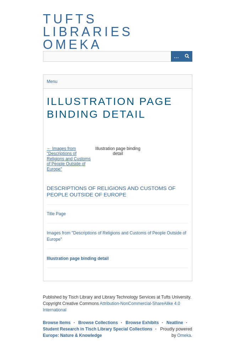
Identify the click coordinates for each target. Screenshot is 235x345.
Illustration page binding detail (78, 258)
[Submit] (187, 56)
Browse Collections (98, 322)
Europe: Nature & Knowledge (72, 335)
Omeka (184, 335)
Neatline (174, 322)
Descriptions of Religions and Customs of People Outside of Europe (111, 191)
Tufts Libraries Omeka (88, 32)
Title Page (56, 213)
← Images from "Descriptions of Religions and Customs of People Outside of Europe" (69, 159)
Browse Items (57, 322)
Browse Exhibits (142, 322)
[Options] (176, 56)
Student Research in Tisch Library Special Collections (98, 329)
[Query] (117, 56)
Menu (52, 81)
